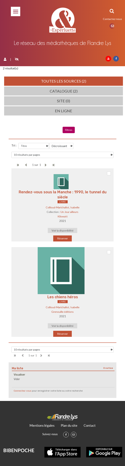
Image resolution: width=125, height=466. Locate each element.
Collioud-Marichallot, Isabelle (62, 207)
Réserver (62, 238)
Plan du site (69, 425)
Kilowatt (63, 216)
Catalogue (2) (64, 91)
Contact (90, 425)
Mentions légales (42, 425)
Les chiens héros (62, 297)
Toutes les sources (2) (63, 81)
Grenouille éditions (62, 311)
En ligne (63, 111)
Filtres (68, 129)
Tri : (13, 145)
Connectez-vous (22, 390)
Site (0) (63, 101)
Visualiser (19, 374)
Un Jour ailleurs (69, 211)
